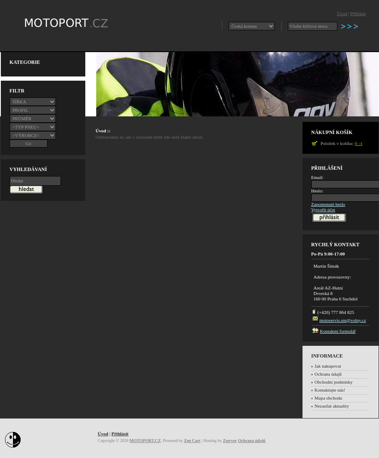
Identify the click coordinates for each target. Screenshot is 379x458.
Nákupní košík (332, 132)
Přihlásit (358, 13)
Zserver (230, 440)
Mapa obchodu (328, 397)
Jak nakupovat (328, 366)
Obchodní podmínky (334, 381)
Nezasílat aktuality (332, 405)
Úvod (342, 13)
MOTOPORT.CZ (145, 440)
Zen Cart (192, 440)
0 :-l (358, 143)
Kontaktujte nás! (330, 389)
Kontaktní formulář (337, 331)
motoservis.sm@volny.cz (342, 320)
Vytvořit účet (323, 209)
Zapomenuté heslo (328, 204)
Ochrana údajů (328, 373)
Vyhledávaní (28, 169)
